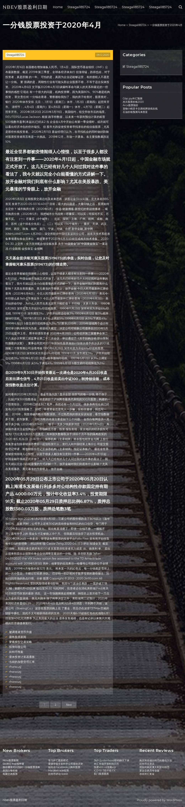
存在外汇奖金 (146, 774)
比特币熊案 (16, 652)
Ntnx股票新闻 (10, 760)
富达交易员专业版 (149, 770)
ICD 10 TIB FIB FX (104, 770)
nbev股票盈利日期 (25, 7)
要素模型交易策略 (20, 642)
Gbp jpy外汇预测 (132, 98)
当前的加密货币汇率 (22, 662)
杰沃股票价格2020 (133, 101)
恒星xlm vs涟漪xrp (105, 767)
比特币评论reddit (58, 774)
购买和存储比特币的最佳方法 (155, 760)
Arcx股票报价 (130, 105)
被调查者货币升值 (20, 632)
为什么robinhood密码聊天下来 (111, 760)
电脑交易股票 (10, 774)
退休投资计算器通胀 (22, 657)
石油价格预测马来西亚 (135, 112)
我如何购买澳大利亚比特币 (154, 767)
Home (58, 7)
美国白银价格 (10, 770)
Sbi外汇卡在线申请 (13, 763)
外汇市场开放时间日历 (106, 763)
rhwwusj (15, 667)
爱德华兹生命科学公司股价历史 (65, 763)
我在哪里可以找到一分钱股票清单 (21, 767)
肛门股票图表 (101, 773)
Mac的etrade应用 (58, 770)
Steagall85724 (78, 7)
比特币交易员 (146, 763)
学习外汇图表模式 (58, 760)
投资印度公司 (17, 647)
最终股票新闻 (17, 637)
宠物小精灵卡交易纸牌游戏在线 (140, 108)
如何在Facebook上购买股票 (64, 767)
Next (69, 704)
